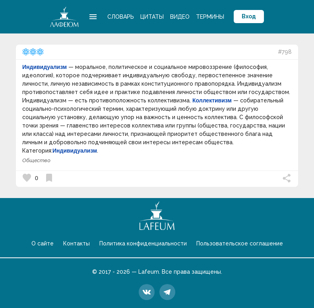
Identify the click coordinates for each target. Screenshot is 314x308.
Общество (36, 160)
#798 (285, 52)
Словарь (120, 17)
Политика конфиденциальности (143, 243)
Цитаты (152, 17)
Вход (249, 16)
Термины (210, 17)
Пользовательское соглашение (239, 243)
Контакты (76, 243)
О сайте (42, 243)
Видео (180, 17)
